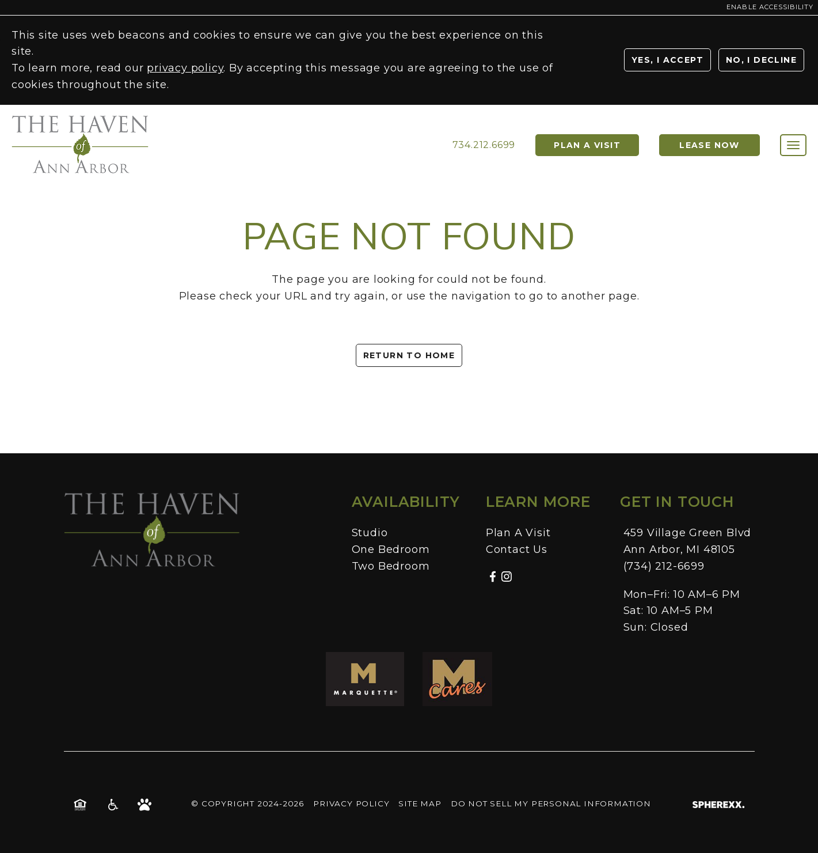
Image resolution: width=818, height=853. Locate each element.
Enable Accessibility (769, 7)
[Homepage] (81, 120)
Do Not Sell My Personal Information (551, 803)
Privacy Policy (351, 803)
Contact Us (516, 549)
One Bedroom (391, 549)
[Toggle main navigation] (793, 145)
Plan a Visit (587, 145)
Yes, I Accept (667, 60)
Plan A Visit (518, 532)
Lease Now (709, 145)
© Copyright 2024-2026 (247, 803)
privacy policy (185, 68)
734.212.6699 (484, 144)
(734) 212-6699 (664, 566)
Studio (370, 532)
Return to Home (409, 355)
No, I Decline (761, 60)
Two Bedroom (391, 566)
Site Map (419, 803)
